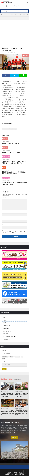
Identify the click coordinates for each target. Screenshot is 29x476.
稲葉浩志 (11, 356)
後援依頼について (6, 325)
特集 (7, 6)
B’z (22, 356)
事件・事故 (12, 6)
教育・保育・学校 (6, 156)
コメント (4, 197)
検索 (4, 369)
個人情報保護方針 (6, 339)
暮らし (16, 14)
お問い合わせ (5, 333)
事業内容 (4, 322)
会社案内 (4, 320)
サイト (3, 224)
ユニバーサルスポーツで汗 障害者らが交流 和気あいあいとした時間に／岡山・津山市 (7, 412)
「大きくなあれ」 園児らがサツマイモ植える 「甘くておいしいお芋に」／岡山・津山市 (14, 162)
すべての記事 (10, 14)
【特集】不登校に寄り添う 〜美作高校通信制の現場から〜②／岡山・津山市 (14, 173)
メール (3, 218)
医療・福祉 (22, 14)
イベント (24, 6)
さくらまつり (17, 356)
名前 (3, 212)
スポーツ (18, 6)
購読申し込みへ (14, 437)
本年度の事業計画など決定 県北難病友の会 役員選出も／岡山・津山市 (7, 394)
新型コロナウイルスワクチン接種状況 (11, 152)
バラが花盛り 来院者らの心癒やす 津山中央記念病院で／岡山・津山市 (21, 394)
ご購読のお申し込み (7, 331)
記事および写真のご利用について (9, 336)
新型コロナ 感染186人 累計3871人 (11, 143)
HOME (2, 6)
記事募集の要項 (6, 328)
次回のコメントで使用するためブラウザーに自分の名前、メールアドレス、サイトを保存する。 (14, 232)
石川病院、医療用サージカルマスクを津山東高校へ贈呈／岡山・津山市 (14, 183)
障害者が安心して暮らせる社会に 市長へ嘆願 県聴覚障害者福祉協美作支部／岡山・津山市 (21, 412)
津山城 (3, 358)
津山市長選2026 (5, 356)
